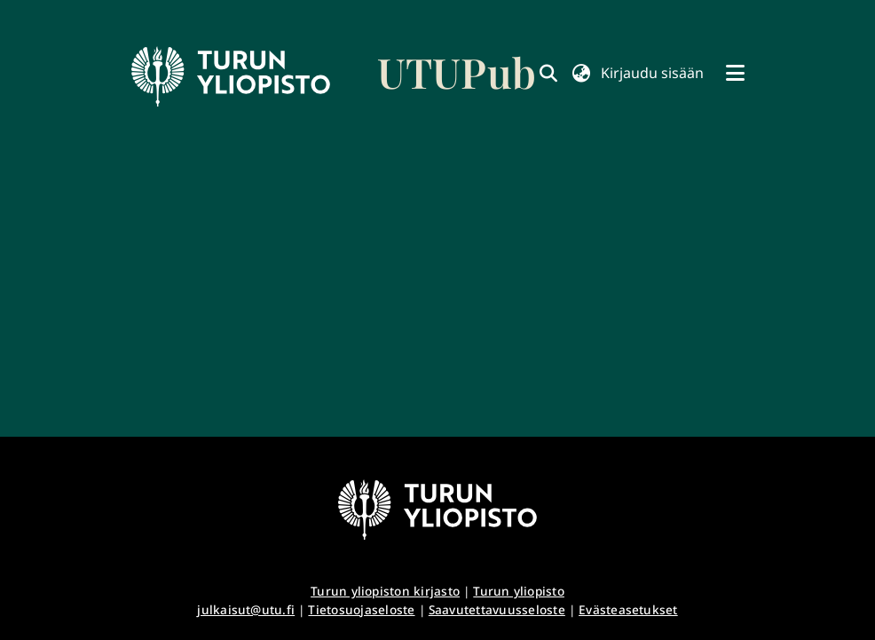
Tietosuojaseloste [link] (361, 609)
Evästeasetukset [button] (628, 609)
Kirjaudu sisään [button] (652, 73)
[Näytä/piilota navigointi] (735, 73)
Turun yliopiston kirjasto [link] (385, 590)
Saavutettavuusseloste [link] (497, 609)
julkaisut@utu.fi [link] (246, 609)
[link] (333, 76)
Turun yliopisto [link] (518, 590)
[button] (581, 73)
